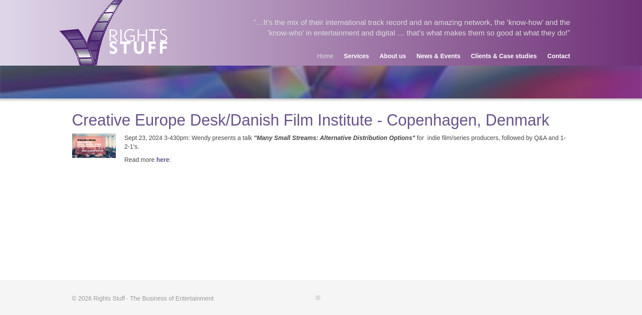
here (163, 159)
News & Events (438, 56)
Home (325, 56)
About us (392, 56)
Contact (558, 56)
